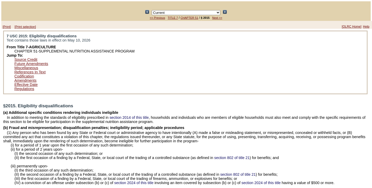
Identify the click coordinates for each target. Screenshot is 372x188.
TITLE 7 (173, 17)
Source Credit (25, 59)
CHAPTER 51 (189, 17)
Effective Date (26, 85)
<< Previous (157, 17)
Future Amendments (31, 64)
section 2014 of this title (129, 117)
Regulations (24, 89)
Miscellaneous (26, 68)
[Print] (7, 27)
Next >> (217, 17)
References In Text (30, 72)
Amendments (25, 80)
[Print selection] (25, 27)
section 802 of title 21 (232, 158)
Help (366, 26)
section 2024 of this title (133, 183)
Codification (24, 76)
